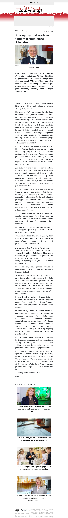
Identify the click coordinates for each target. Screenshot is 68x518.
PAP (26, 31)
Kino (22, 30)
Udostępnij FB (34, 67)
